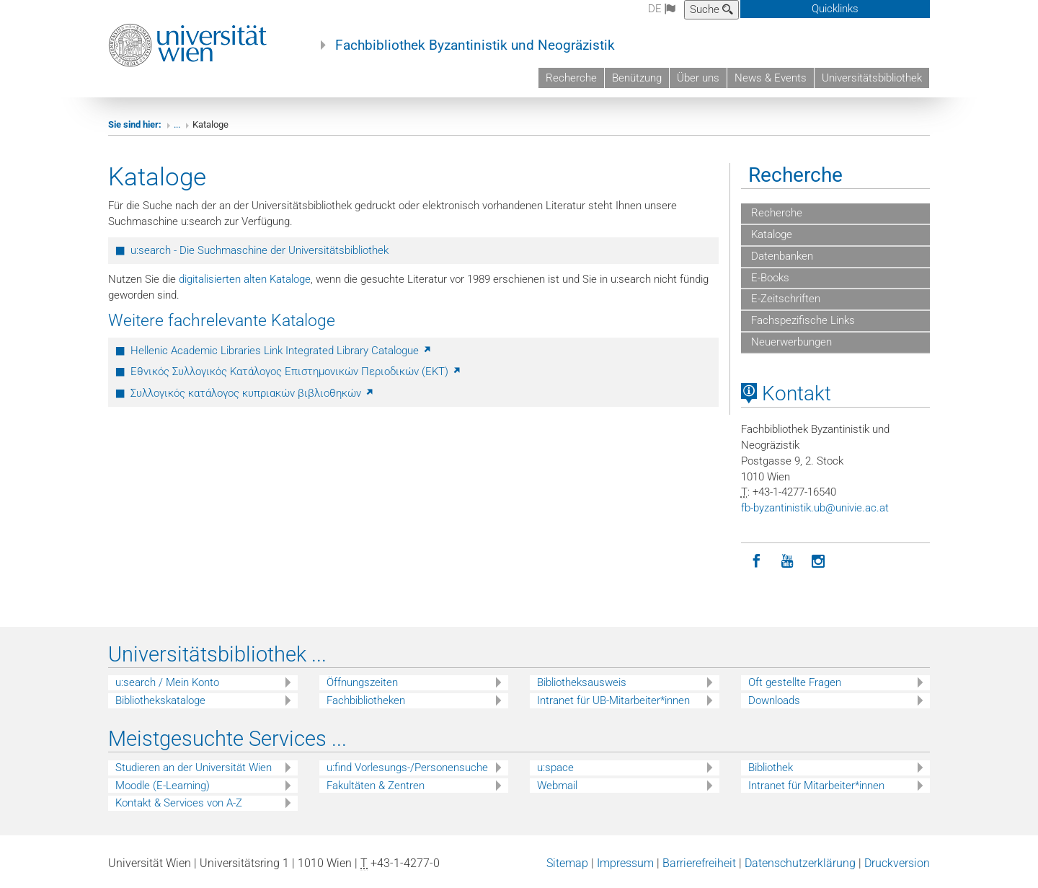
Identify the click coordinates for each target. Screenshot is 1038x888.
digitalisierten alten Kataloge (245, 279)
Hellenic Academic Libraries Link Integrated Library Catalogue (281, 350)
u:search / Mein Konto (167, 682)
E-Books (768, 277)
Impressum (625, 863)
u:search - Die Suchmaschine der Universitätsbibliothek (259, 250)
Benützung (637, 77)
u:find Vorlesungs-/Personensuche (407, 767)
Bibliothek (770, 767)
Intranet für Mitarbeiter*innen (816, 785)
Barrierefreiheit (699, 863)
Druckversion (897, 863)
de (661, 8)
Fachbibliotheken (366, 700)
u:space (555, 767)
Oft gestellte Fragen (794, 682)
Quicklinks (835, 8)
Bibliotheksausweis (581, 682)
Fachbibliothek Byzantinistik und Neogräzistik (475, 45)
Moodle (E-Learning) (162, 785)
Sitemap (567, 863)
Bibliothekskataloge (160, 700)
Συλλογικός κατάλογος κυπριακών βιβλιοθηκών (252, 393)
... (177, 124)
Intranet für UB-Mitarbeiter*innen (613, 700)
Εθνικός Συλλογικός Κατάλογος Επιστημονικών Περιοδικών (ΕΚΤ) (296, 371)
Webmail (557, 785)
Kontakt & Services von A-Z (178, 802)
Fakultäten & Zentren (376, 785)
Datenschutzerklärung (800, 863)
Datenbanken (780, 256)
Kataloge (770, 234)
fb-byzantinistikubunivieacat (815, 507)
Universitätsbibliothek (872, 77)
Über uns (698, 77)
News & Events (771, 77)
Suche (711, 9)
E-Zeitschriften (784, 298)
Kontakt (786, 393)
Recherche (571, 77)
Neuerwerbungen (790, 341)
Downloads (774, 700)
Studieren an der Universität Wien (193, 767)
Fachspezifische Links (801, 320)
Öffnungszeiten (362, 682)
